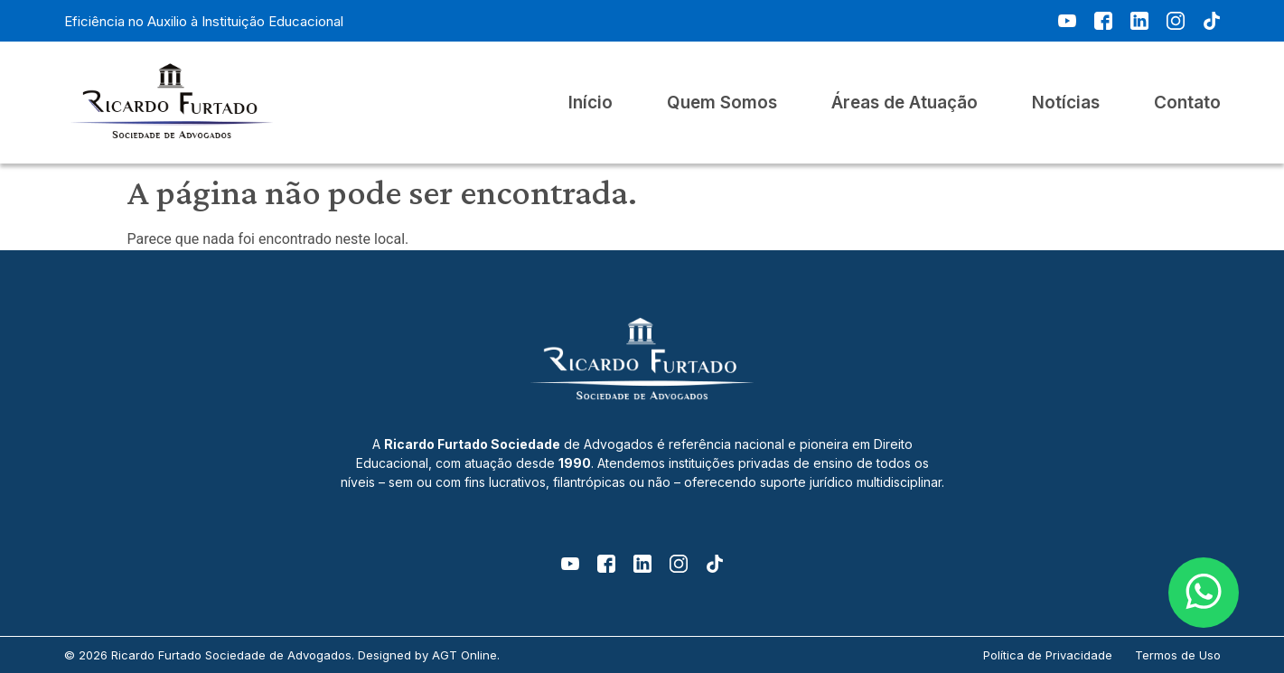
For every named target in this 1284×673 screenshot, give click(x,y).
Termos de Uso (1178, 655)
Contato (1187, 103)
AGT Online (464, 655)
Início (590, 103)
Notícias (1066, 103)
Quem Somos (722, 103)
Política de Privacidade (1047, 655)
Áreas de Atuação (904, 103)
